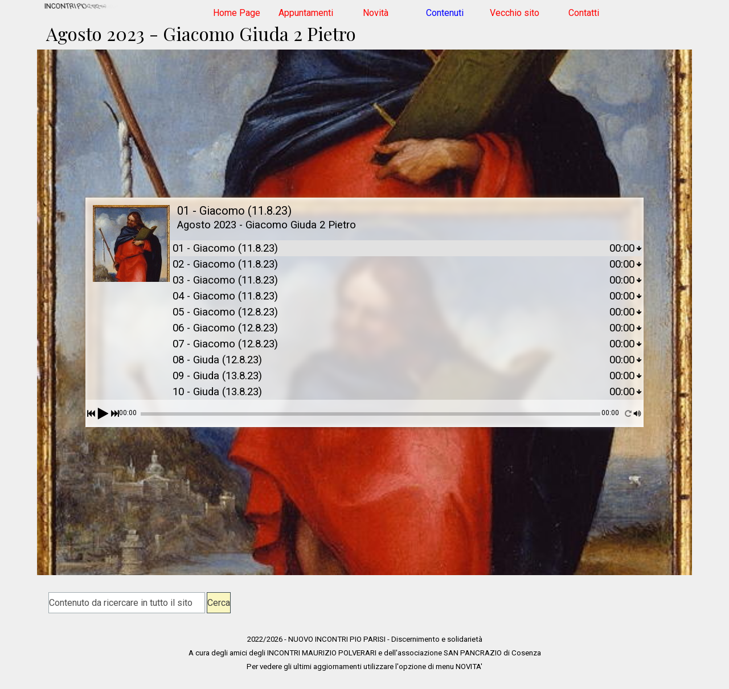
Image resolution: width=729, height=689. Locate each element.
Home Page (236, 12)
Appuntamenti (306, 12)
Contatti (583, 12)
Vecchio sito (514, 12)
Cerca (218, 602)
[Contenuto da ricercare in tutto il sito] (126, 602)
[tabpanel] (364, 652)
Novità (375, 12)
